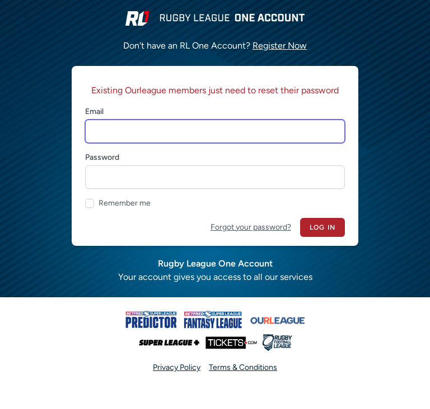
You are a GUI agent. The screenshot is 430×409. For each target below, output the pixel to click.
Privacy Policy (176, 367)
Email (94, 111)
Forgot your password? (251, 227)
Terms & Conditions (243, 367)
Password (102, 157)
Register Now (280, 45)
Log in (322, 227)
